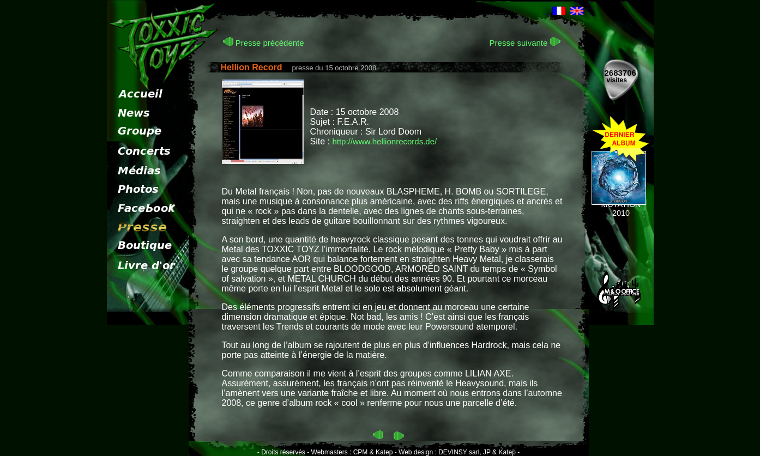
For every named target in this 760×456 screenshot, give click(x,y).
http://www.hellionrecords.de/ (384, 141)
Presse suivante (525, 42)
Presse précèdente (263, 42)
